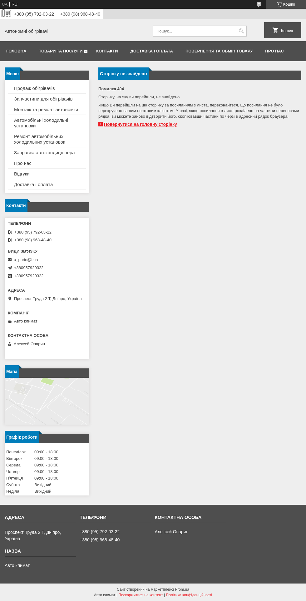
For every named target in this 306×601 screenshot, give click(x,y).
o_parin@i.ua (26, 259)
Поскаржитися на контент (140, 595)
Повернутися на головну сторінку (140, 124)
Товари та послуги (60, 51)
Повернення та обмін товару (219, 51)
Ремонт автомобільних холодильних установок (39, 139)
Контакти (107, 51)
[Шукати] (241, 31)
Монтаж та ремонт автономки (46, 109)
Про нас (274, 51)
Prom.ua (182, 589)
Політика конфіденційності (189, 595)
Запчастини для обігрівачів (43, 98)
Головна (16, 51)
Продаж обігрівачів (34, 88)
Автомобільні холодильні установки (41, 122)
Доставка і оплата (152, 51)
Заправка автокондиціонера (44, 152)
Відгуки (22, 173)
